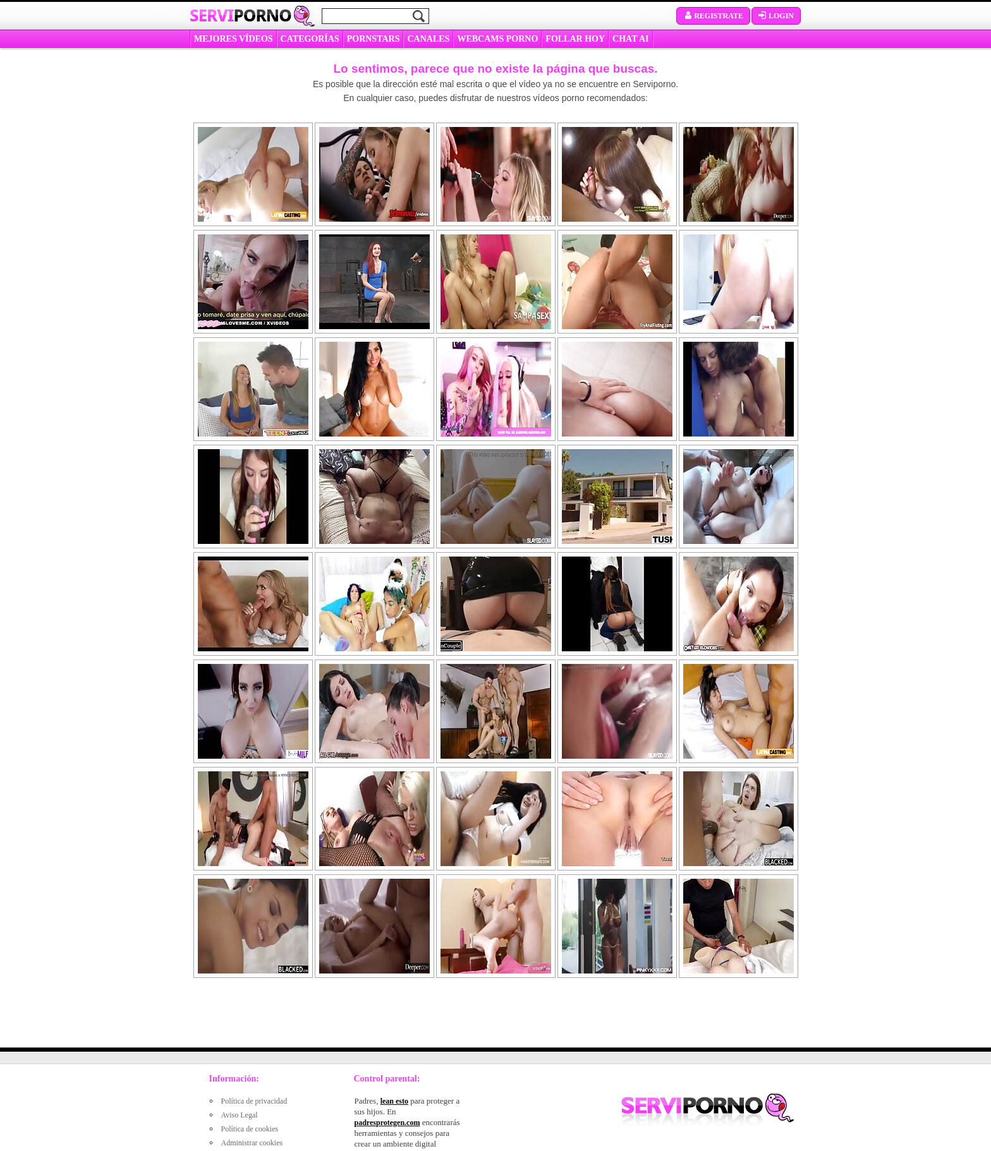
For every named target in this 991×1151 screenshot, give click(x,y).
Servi (240, 15)
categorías (310, 39)
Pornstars (373, 39)
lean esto (394, 1101)
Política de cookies (250, 1128)
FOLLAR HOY (575, 39)
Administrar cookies (252, 1142)
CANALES (428, 39)
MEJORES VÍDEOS (233, 39)
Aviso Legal (239, 1115)
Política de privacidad (254, 1101)
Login (776, 15)
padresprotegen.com (387, 1122)
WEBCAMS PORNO (497, 39)
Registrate (713, 15)
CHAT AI (630, 39)
